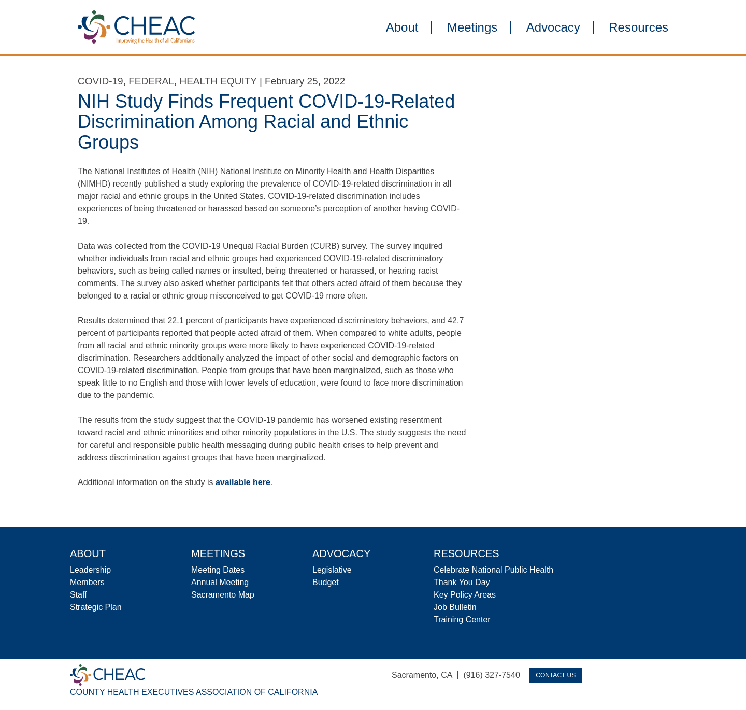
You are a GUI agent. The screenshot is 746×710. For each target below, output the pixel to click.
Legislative (332, 569)
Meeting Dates (218, 569)
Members (87, 582)
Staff (78, 594)
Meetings (472, 27)
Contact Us (556, 675)
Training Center (462, 619)
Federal (151, 81)
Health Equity (217, 81)
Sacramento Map (222, 594)
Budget (325, 582)
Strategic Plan (96, 607)
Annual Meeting (220, 582)
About (402, 27)
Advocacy (553, 27)
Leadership (90, 569)
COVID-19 (100, 81)
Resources (638, 27)
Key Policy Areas (465, 594)
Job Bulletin (455, 607)
